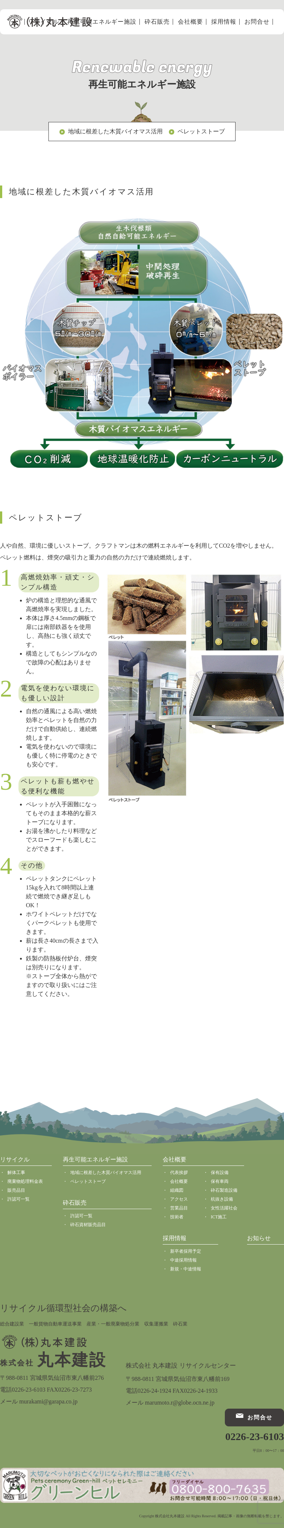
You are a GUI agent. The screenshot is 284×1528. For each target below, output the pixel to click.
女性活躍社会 (224, 1208)
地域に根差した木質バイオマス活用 (115, 131)
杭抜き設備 (222, 1199)
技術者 (176, 1216)
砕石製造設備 (224, 1190)
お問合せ (257, 22)
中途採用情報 (183, 1260)
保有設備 (220, 1172)
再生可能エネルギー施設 (101, 22)
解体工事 (16, 1172)
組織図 (176, 1190)
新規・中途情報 (185, 1269)
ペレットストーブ (201, 131)
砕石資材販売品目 (88, 1224)
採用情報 (223, 22)
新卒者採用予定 (185, 1251)
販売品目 (16, 1190)
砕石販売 (157, 22)
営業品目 (179, 1208)
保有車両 (220, 1181)
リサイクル (15, 1159)
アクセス (179, 1199)
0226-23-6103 (254, 1436)
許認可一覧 (18, 1199)
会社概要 (190, 22)
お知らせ (259, 1238)
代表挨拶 (179, 1172)
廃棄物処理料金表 (25, 1181)
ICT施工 (219, 1216)
